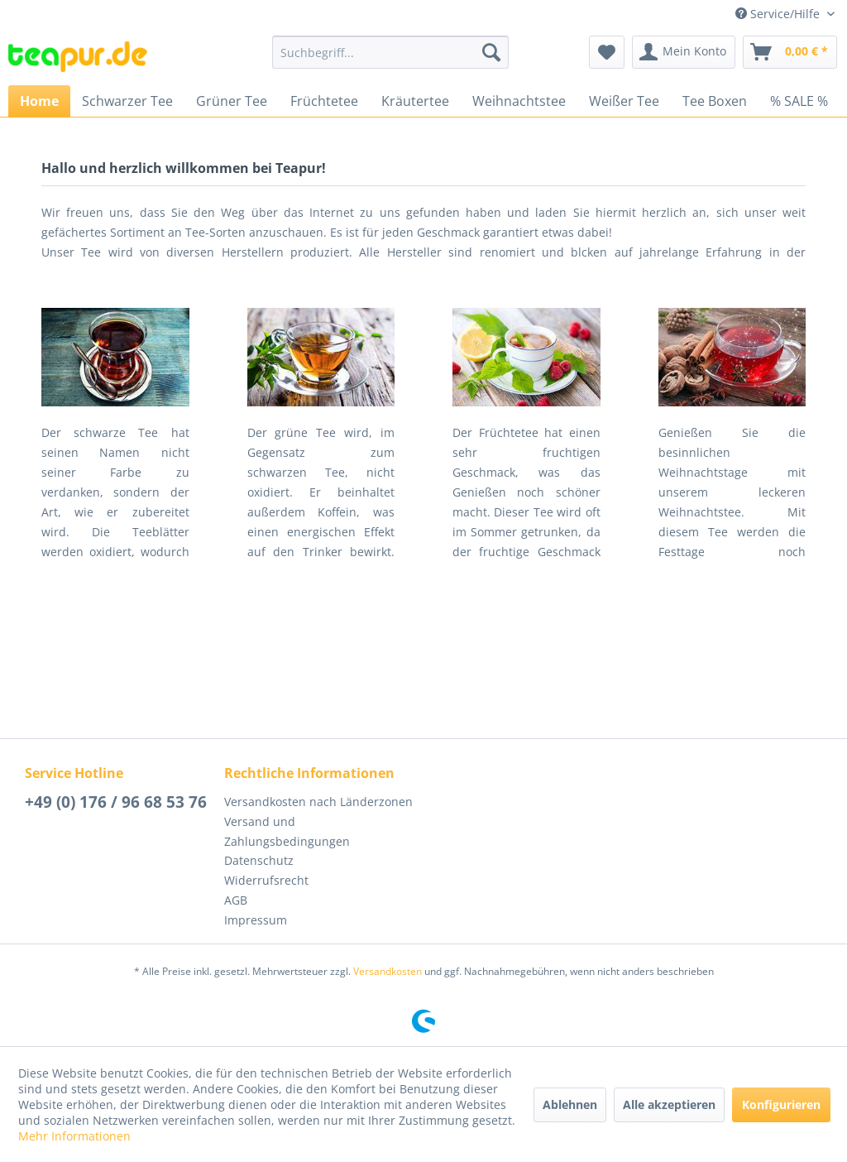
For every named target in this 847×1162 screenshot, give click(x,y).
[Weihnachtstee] (519, 101)
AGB (235, 900)
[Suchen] (491, 52)
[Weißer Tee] (624, 101)
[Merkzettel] (606, 52)
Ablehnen (570, 1104)
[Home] (39, 101)
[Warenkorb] (790, 52)
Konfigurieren (781, 1104)
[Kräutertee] (415, 101)
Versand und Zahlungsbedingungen (287, 831)
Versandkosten (387, 971)
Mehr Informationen (74, 1136)
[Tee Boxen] (714, 101)
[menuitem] (391, 52)
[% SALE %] (799, 101)
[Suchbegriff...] (391, 52)
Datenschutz (259, 860)
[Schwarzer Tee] (127, 101)
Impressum (255, 920)
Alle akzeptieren (669, 1104)
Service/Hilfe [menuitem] (779, 14)
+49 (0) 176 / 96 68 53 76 (116, 802)
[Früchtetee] (324, 101)
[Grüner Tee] (231, 101)
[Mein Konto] (683, 52)
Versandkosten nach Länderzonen (318, 801)
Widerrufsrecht (266, 880)
